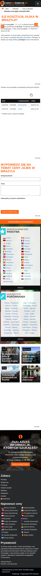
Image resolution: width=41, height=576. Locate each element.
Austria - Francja (11, 314)
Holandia (9, 249)
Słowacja (27, 279)
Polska (8, 238)
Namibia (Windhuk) (30, 524)
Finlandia (27, 276)
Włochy (8, 260)
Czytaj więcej (5, 557)
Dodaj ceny (4, 482)
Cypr (26, 270)
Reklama (4, 490)
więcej (20, 288)
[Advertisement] (20, 405)
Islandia (27, 243)
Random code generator (9, 564)
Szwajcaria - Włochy (11, 333)
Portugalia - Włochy (29, 330)
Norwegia (9, 257)
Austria (26, 262)
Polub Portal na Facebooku (20, 222)
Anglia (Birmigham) (30, 510)
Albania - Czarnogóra (11, 322)
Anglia (8, 243)
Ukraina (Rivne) (29, 527)
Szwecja (9, 265)
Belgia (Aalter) (28, 535)
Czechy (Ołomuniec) (11, 510)
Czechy (8, 270)
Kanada (27, 238)
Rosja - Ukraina (29, 316)
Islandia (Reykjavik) (30, 529)
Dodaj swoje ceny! (20, 464)
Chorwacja (10, 254)
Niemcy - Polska (11, 305)
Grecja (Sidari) (9, 538)
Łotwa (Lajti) (8, 527)
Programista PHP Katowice (29, 574)
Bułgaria (9, 276)
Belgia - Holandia (11, 308)
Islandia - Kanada (11, 311)
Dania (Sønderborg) (11, 513)
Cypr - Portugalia (29, 303)
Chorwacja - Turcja (30, 305)
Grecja (8, 268)
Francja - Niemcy (11, 327)
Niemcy (8, 240)
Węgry (26, 246)
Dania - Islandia (29, 319)
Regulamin (4, 493)
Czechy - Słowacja (30, 322)
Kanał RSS (6, 499)
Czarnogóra (28, 265)
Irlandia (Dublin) (29, 508)
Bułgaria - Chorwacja (11, 325)
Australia (27, 249)
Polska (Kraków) (9, 524)
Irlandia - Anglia (11, 319)
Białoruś (27, 273)
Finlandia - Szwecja (11, 316)
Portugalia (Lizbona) (30, 513)
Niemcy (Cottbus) (10, 508)
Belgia (26, 260)
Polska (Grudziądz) (10, 521)
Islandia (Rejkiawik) (10, 535)
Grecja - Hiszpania (11, 303)
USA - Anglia (29, 333)
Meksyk (26, 532)
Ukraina (9, 273)
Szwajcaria (28, 254)
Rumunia (27, 268)
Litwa (26, 257)
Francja (27, 240)
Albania (27, 251)
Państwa (4, 479)
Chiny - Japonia (29, 308)
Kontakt (3, 496)
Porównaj (4, 485)
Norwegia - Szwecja (11, 330)
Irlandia (8, 251)
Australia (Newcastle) (31, 521)
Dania (8, 246)
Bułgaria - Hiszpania (29, 325)
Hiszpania (9, 262)
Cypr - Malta (29, 314)
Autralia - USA (29, 311)
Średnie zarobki (6, 488)
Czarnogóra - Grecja (29, 327)
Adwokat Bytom (6, 562)
